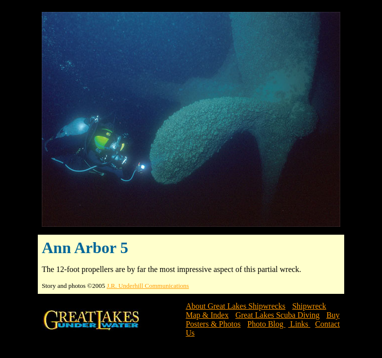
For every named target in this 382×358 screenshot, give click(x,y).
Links (299, 324)
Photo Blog (266, 324)
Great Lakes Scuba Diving (277, 315)
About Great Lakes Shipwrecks (235, 306)
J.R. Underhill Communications (148, 285)
